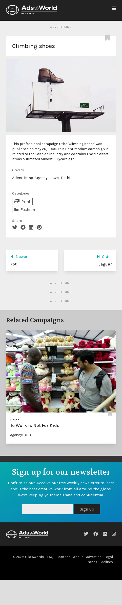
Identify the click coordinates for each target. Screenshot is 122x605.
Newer (18, 256)
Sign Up (87, 509)
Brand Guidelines (99, 562)
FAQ (50, 557)
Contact (63, 557)
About (78, 557)
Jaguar (105, 264)
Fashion (24, 209)
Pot (13, 264)
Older (104, 256)
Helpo (14, 420)
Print (22, 201)
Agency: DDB (20, 435)
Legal (108, 557)
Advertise (93, 557)
